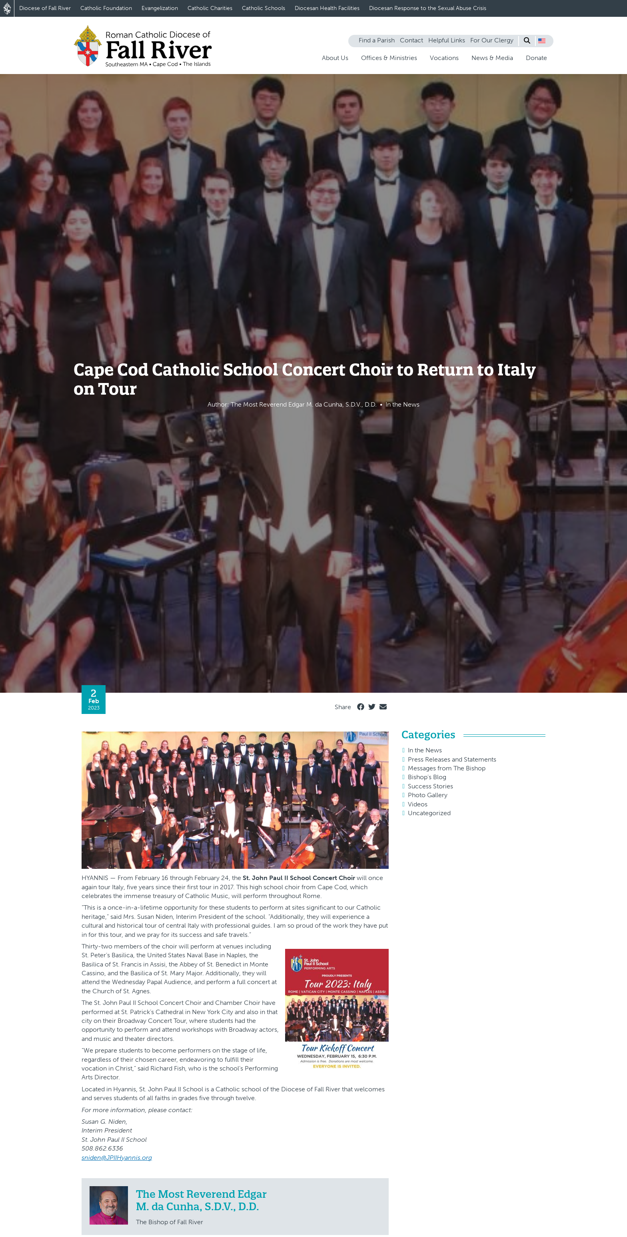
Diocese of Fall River (45, 8)
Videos (417, 804)
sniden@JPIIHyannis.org (117, 1157)
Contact (411, 40)
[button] (541, 41)
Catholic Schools (263, 8)
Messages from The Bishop (446, 768)
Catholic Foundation (106, 8)
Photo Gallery (427, 795)
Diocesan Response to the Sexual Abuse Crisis (427, 8)
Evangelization (160, 8)
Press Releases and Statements (452, 759)
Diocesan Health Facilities (327, 8)
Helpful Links (446, 40)
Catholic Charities (210, 8)
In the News (425, 750)
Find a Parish (377, 40)
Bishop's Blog (427, 777)
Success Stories (430, 786)
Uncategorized (429, 813)
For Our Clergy (491, 40)
